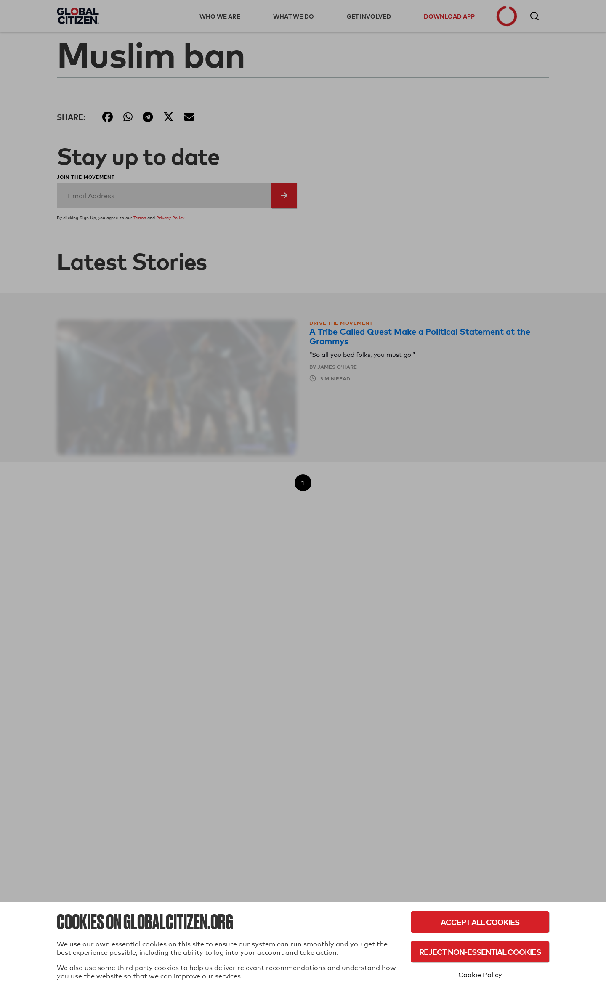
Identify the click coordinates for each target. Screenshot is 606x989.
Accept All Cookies (480, 922)
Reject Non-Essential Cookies (480, 951)
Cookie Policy (480, 975)
